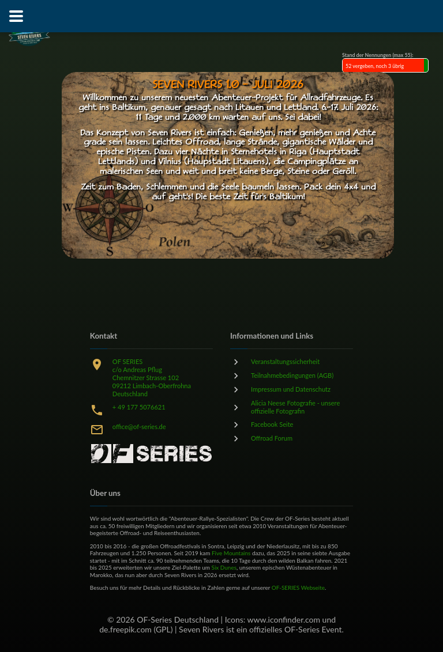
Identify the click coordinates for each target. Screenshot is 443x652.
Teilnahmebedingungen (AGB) (292, 375)
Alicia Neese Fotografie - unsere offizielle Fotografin (295, 407)
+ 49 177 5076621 (139, 407)
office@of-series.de (139, 426)
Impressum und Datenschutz (291, 389)
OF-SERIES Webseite (298, 587)
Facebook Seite (272, 424)
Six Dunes (224, 567)
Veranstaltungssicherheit (285, 361)
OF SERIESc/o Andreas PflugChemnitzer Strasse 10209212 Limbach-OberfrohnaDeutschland (151, 377)
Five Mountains (231, 552)
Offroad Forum (271, 438)
